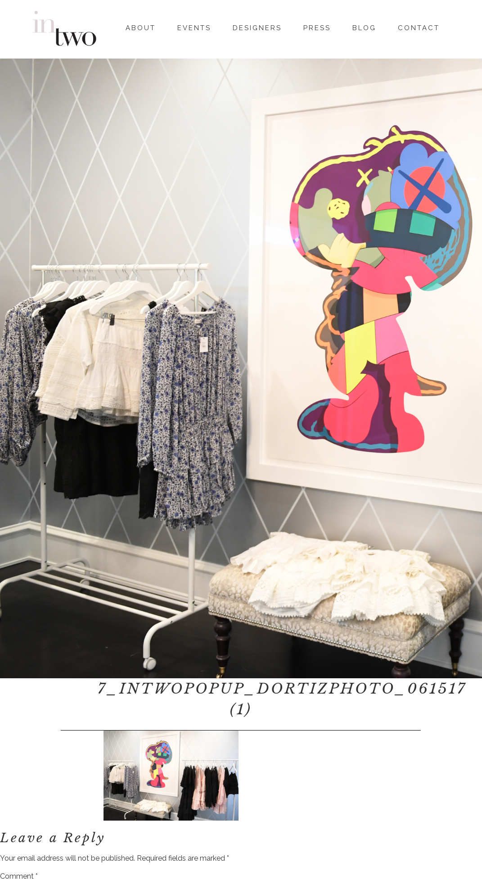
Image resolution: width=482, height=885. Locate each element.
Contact (419, 27)
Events (194, 27)
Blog (364, 27)
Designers (257, 27)
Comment (19, 876)
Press (317, 27)
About (141, 27)
